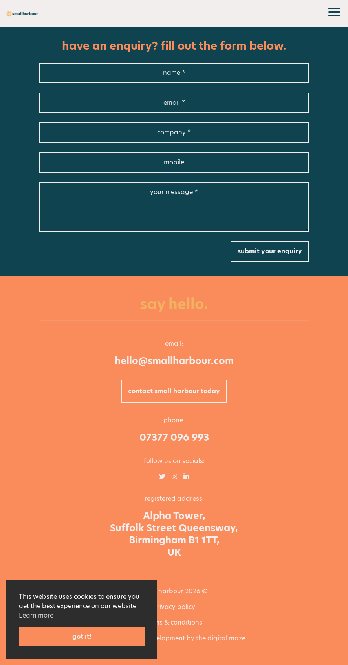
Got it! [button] (82, 636)
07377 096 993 (174, 437)
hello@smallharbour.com (174, 360)
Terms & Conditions (174, 622)
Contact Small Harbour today (174, 391)
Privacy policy (174, 606)
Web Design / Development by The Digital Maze (174, 638)
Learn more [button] (36, 615)
